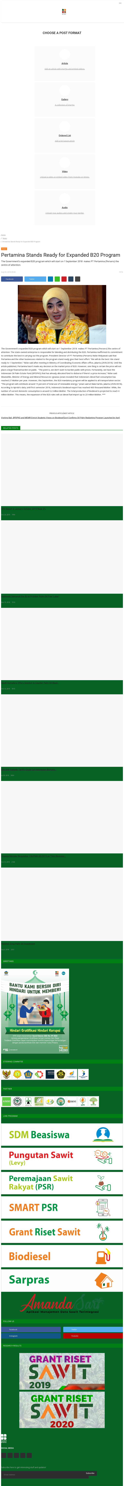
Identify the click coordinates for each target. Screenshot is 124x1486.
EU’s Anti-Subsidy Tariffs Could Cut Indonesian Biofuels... (28, 769)
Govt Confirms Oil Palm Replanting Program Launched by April (92, 418)
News (5, 238)
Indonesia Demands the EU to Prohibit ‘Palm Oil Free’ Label (30, 596)
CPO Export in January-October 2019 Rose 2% (23, 509)
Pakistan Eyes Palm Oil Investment (18, 943)
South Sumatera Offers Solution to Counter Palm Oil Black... (30, 683)
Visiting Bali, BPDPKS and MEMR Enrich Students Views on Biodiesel (32, 418)
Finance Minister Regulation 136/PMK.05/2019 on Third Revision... (33, 856)
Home (3, 235)
